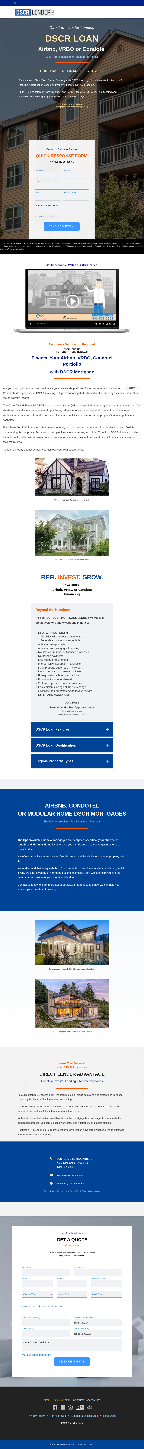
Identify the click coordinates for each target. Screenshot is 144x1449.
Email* (37, 181)
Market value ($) (28, 1329)
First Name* (39, 170)
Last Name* (67, 170)
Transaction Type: (28, 1306)
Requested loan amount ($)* (84, 1318)
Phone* (37, 192)
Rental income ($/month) (31, 1318)
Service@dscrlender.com (70, 1175)
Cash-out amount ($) (81, 1329)
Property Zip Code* (70, 192)
